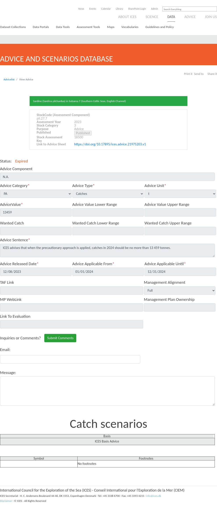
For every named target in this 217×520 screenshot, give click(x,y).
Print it (188, 74)
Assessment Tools (88, 27)
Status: (6, 161)
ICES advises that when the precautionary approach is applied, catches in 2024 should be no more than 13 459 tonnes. (107, 250)
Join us (211, 16)
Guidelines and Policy (159, 27)
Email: (5, 349)
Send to (199, 74)
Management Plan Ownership (169, 299)
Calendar (106, 8)
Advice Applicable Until (165, 264)
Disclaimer (6, 500)
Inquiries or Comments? (20, 338)
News (81, 8)
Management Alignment (164, 282)
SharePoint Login (137, 8)
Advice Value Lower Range (94, 204)
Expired (21, 161)
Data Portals (41, 27)
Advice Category (15, 185)
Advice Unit (155, 185)
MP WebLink (10, 299)
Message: (8, 372)
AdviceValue (11, 204)
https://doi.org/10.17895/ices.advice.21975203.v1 (110, 144)
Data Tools (63, 27)
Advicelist (9, 79)
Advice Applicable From (93, 264)
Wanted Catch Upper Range (168, 223)
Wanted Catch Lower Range (95, 223)
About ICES (127, 16)
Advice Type (83, 185)
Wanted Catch (12, 223)
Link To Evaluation (15, 316)
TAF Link (7, 282)
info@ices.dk (153, 495)
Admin (154, 8)
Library (119, 8)
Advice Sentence (15, 240)
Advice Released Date (19, 264)
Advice (190, 16)
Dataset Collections (13, 27)
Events (92, 8)
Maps (110, 27)
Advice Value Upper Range (166, 204)
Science (152, 16)
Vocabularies (130, 27)
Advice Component (16, 169)
